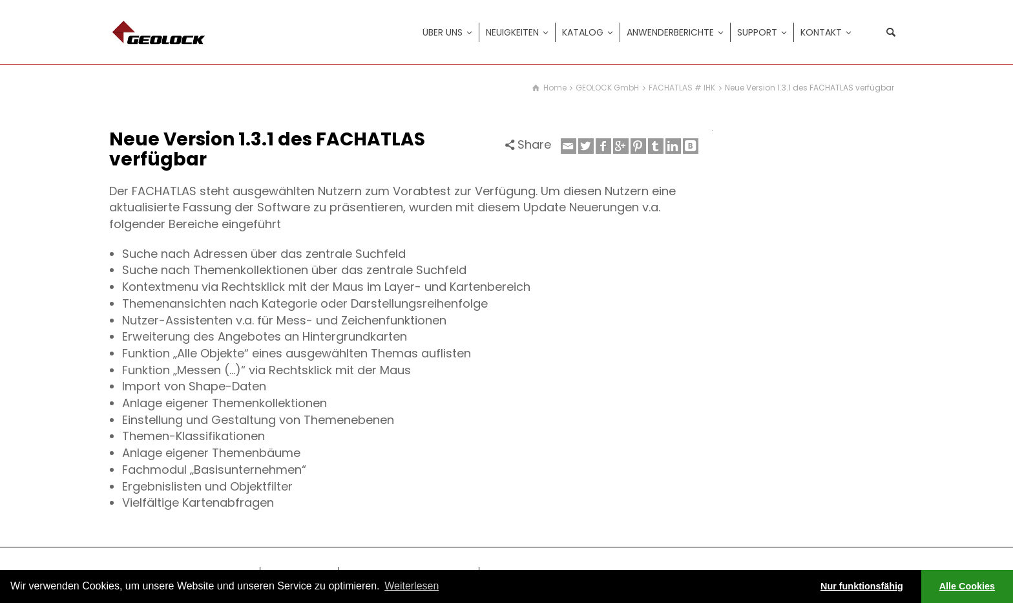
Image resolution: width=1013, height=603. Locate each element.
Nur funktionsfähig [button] (861, 586)
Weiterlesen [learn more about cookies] (411, 585)
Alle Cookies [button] (967, 586)
